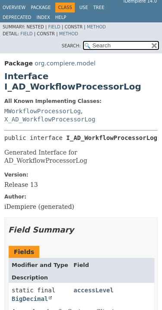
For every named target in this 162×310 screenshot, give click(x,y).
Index (43, 17)
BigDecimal (30, 298)
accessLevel (93, 290)
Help (60, 17)
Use (83, 7)
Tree (99, 7)
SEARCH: (71, 45)
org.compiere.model (65, 63)
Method (96, 27)
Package (41, 7)
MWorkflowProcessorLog (42, 111)
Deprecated (17, 17)
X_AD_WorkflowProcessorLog (49, 119)
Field (54, 27)
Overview (14, 7)
